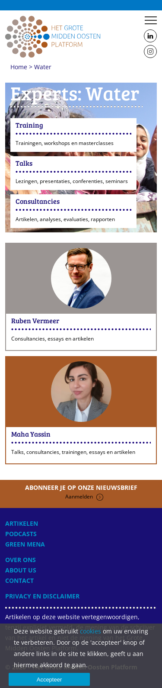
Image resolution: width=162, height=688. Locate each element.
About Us (20, 570)
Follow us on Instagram (150, 52)
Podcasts (21, 534)
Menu (151, 20)
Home (52, 37)
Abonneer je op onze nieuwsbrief (81, 492)
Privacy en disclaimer (42, 596)
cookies (90, 631)
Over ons (20, 560)
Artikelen (21, 523)
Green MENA (25, 544)
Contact (19, 580)
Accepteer (49, 679)
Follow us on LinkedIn (150, 36)
